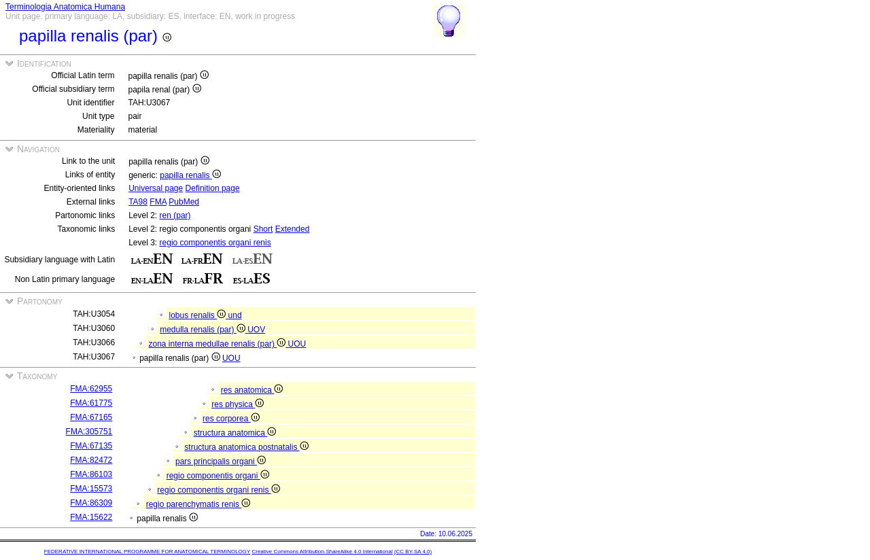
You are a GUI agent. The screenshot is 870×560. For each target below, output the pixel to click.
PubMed (184, 202)
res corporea (231, 418)
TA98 (137, 202)
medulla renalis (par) (203, 329)
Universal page (155, 188)
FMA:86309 (91, 503)
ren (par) (175, 215)
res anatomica (252, 390)
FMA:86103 (91, 474)
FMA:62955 (91, 388)
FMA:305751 (89, 431)
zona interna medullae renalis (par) (218, 344)
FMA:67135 (91, 446)
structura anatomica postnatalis (246, 447)
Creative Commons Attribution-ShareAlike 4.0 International (321, 551)
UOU (297, 344)
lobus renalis (198, 315)
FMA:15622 (91, 517)
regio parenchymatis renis (198, 504)
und (235, 315)
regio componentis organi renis (215, 242)
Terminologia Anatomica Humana (65, 7)
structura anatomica (235, 433)
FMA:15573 (91, 488)
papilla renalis (190, 175)
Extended (292, 229)
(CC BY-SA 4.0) (413, 551)
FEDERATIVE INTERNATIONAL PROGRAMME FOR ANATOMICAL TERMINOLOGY (147, 551)
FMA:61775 (91, 403)
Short (263, 229)
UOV (256, 329)
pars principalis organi (220, 461)
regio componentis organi (218, 475)
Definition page (213, 188)
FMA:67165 (91, 417)
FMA (158, 202)
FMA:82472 (91, 460)
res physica (237, 404)
